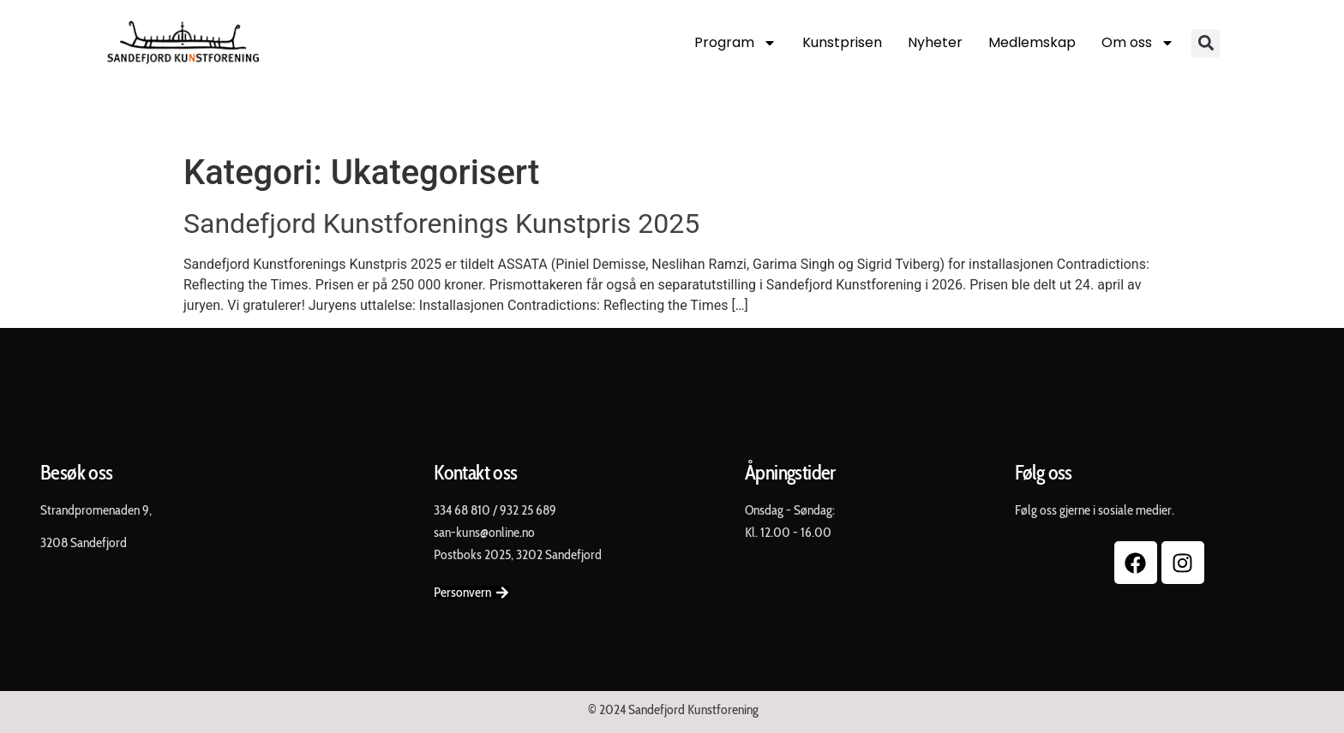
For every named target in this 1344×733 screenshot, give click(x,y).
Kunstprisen (842, 42)
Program (735, 43)
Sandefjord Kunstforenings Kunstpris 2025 (441, 223)
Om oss (1137, 43)
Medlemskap (1032, 42)
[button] (1205, 43)
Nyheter (935, 42)
